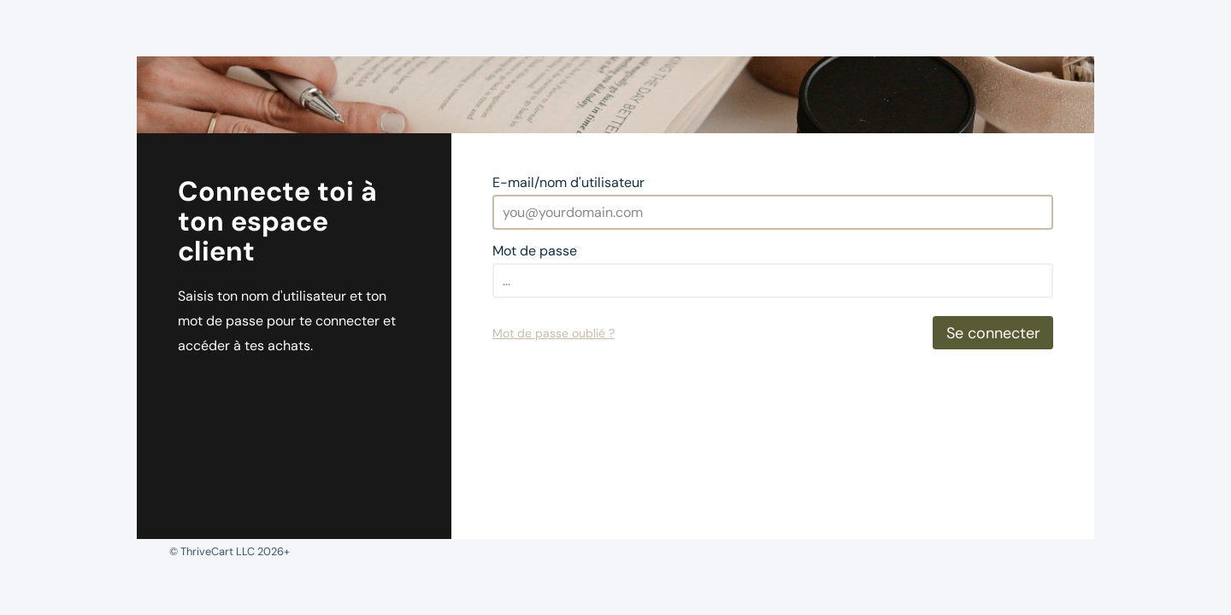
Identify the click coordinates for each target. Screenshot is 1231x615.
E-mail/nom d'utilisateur (568, 182)
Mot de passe (534, 251)
